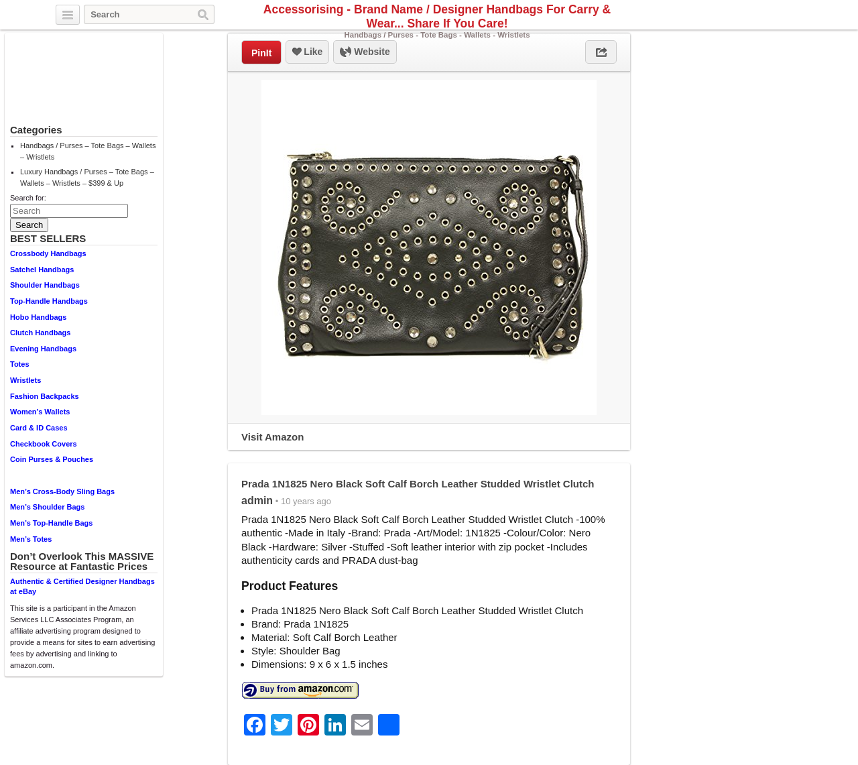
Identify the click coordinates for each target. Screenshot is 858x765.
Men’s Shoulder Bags (47, 507)
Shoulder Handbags (45, 285)
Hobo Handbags (38, 317)
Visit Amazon (272, 437)
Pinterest (793, 15)
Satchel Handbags (42, 270)
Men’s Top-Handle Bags (51, 523)
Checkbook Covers (43, 444)
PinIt (261, 53)
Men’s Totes (31, 539)
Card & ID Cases (39, 428)
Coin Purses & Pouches (51, 459)
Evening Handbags (43, 349)
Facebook (778, 15)
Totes (19, 364)
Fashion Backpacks (44, 396)
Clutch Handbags (40, 333)
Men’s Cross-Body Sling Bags (62, 491)
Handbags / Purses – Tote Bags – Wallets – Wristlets (88, 151)
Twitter (763, 15)
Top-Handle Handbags (49, 301)
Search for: (28, 198)
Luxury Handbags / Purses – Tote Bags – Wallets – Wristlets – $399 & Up (87, 177)
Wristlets (25, 380)
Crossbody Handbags (48, 253)
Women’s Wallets (40, 412)
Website (364, 52)
